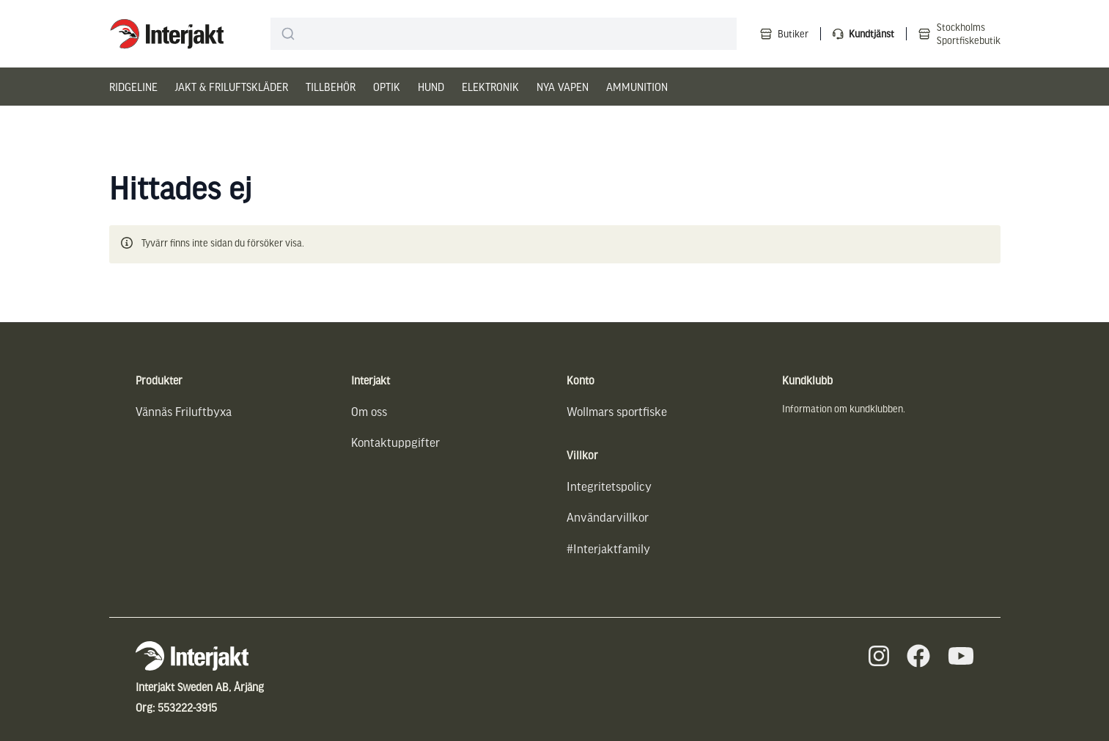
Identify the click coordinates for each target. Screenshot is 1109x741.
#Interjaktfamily (608, 548)
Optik (386, 86)
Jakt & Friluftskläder (231, 86)
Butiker (793, 33)
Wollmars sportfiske (617, 411)
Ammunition (637, 86)
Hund (431, 86)
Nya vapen (563, 86)
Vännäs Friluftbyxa (184, 411)
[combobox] (503, 34)
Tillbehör (330, 86)
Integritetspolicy (609, 486)
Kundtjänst (871, 33)
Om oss (369, 411)
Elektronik (490, 86)
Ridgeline (133, 86)
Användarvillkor (608, 517)
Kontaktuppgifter (395, 442)
